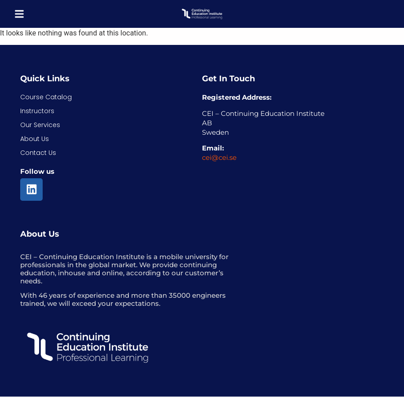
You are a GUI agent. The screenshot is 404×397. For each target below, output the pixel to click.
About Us (34, 138)
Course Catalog (46, 97)
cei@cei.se (219, 157)
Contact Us (38, 152)
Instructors (37, 110)
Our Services (40, 124)
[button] (19, 14)
